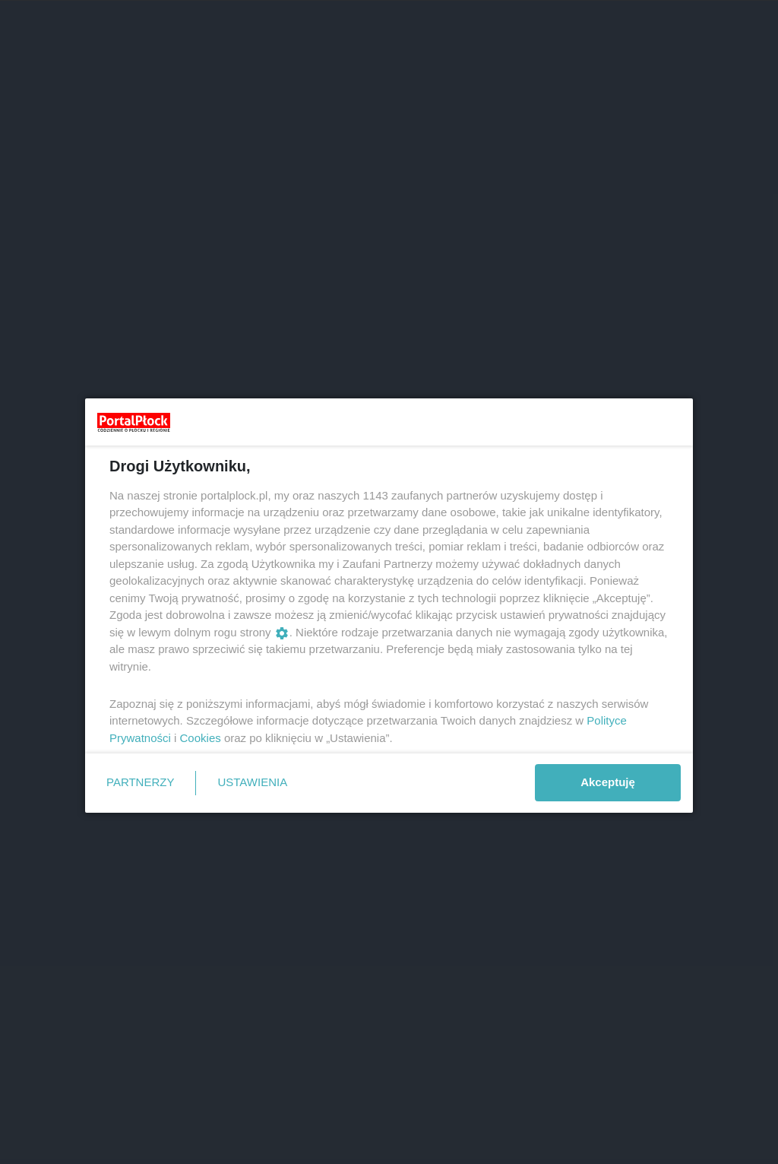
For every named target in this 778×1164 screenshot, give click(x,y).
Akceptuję (607, 781)
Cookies (200, 737)
